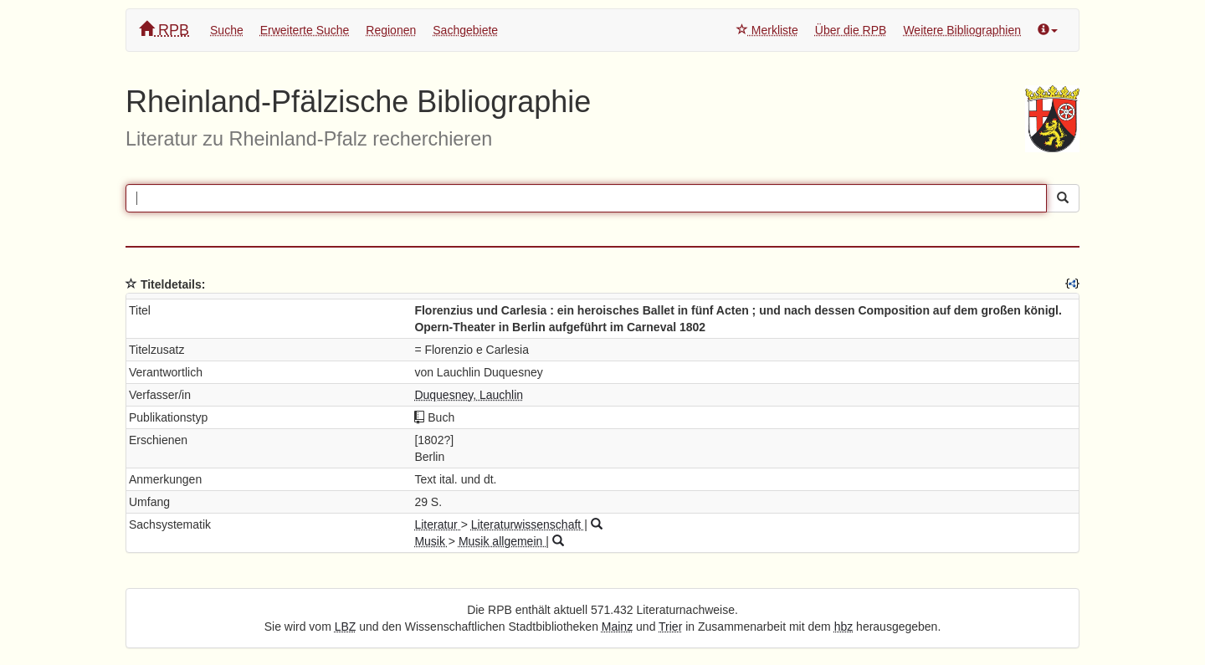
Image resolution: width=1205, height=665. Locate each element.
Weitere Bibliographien (962, 30)
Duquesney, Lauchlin (468, 395)
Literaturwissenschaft (527, 524)
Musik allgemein (502, 541)
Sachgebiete (465, 30)
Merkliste (767, 30)
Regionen (391, 30)
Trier (670, 626)
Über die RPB (851, 30)
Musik (431, 541)
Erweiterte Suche (305, 30)
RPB (164, 29)
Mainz (617, 626)
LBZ (345, 626)
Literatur (437, 524)
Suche (227, 30)
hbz (844, 626)
